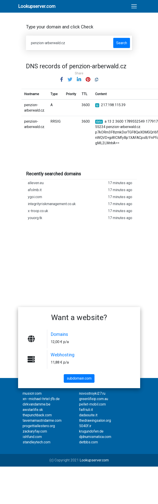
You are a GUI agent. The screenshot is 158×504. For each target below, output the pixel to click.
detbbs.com (88, 442)
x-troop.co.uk (80, 211)
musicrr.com (32, 393)
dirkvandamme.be (36, 404)
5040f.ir (85, 426)
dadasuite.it (88, 415)
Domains (59, 334)
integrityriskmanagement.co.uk (80, 204)
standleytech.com (36, 442)
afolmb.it (80, 190)
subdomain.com (79, 378)
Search (121, 43)
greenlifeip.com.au (93, 399)
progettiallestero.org (39, 426)
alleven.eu (80, 183)
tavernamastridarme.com (42, 420)
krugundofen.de (91, 431)
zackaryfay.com (35, 431)
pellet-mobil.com (92, 404)
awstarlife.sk (33, 410)
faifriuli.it (86, 410)
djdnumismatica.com (95, 437)
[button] (61, 80)
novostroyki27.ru (92, 393)
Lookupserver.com (94, 460)
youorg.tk (80, 218)
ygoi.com (80, 197)
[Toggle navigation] (134, 6)
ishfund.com (32, 437)
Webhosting (62, 354)
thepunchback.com (37, 415)
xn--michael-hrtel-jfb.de (41, 399)
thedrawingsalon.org (95, 420)
